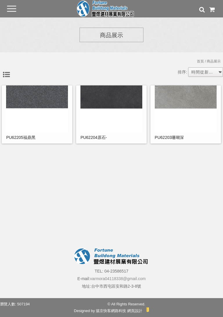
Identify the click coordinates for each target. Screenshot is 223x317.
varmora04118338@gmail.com (118, 278)
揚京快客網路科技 (111, 311)
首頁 (200, 61)
